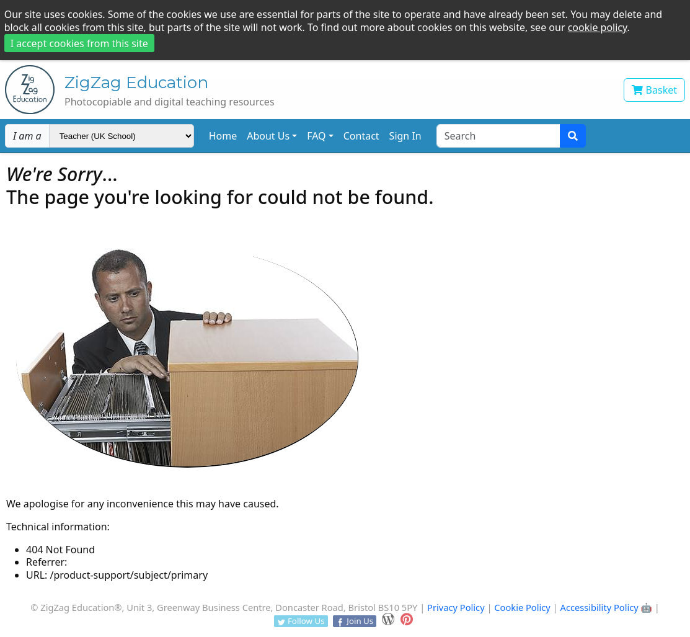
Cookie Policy (522, 607)
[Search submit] (573, 136)
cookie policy (597, 27)
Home (223, 136)
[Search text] (498, 136)
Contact (361, 136)
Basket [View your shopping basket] (654, 90)
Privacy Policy (456, 607)
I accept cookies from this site (79, 43)
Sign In (405, 136)
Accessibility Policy (599, 607)
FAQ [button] (316, 136)
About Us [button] (268, 136)
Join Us (354, 620)
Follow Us (301, 620)
